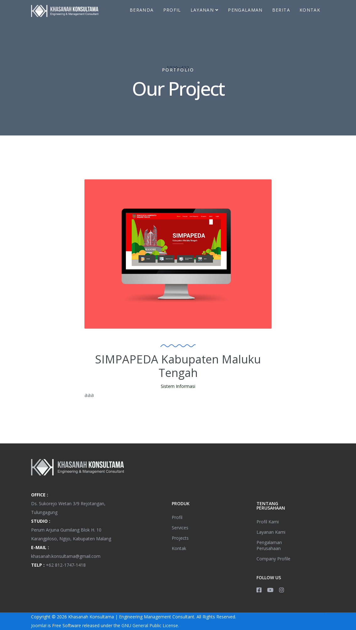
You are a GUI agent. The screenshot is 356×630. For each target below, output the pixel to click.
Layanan (202, 10)
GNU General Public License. (150, 625)
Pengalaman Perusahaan (269, 545)
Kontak (309, 10)
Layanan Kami (270, 532)
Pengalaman (245, 10)
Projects (180, 538)
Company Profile (273, 559)
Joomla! (38, 625)
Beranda (142, 10)
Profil (172, 10)
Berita (281, 10)
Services (180, 528)
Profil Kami (267, 522)
